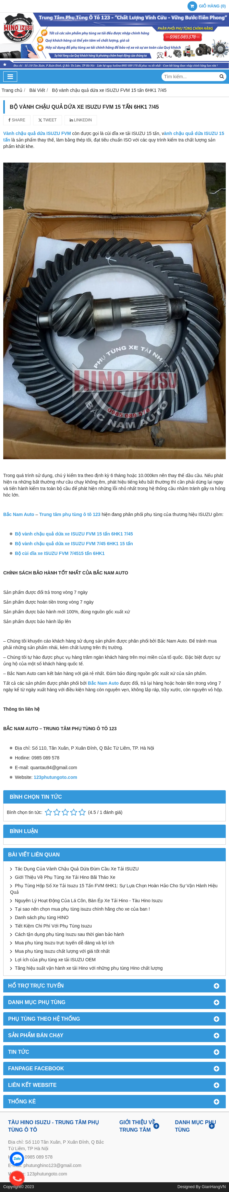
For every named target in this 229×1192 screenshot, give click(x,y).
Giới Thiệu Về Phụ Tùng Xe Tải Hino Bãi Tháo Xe (65, 877)
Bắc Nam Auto (18, 514)
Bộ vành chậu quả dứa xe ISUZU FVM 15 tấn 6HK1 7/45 (74, 533)
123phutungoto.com (55, 777)
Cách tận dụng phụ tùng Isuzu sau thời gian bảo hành (69, 934)
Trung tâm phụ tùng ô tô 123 (70, 514)
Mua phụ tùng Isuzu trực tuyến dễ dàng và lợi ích (64, 942)
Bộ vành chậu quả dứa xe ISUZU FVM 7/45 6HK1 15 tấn (74, 543)
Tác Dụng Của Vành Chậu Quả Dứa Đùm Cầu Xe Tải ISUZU (77, 868)
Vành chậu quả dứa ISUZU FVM (37, 133)
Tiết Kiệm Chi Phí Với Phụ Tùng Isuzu (53, 925)
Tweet (47, 120)
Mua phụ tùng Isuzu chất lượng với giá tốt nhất (62, 951)
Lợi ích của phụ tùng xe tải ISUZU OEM (55, 959)
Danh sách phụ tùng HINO (41, 917)
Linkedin (81, 120)
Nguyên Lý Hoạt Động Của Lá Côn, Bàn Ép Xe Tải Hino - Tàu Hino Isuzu (89, 900)
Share (16, 120)
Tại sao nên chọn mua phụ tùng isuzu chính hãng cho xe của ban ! (82, 909)
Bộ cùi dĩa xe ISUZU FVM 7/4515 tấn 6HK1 (60, 553)
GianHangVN (214, 1187)
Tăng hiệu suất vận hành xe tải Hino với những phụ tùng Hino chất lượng (89, 968)
